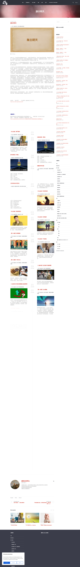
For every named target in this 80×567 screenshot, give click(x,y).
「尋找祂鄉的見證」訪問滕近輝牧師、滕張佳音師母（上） (42, 426)
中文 (12, 26)
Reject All (13, 562)
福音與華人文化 (13, 510)
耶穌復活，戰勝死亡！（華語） (61, 48)
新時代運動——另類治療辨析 (19, 425)
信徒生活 (15, 26)
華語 (58, 233)
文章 (18, 26)
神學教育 (58, 211)
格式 (56, 220)
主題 (56, 198)
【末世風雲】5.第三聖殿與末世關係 (62, 143)
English (58, 248)
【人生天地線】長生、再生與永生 (30, 448)
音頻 (57, 237)
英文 (58, 226)
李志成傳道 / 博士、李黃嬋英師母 (61, 174)
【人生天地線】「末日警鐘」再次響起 (62, 67)
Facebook (11, 420)
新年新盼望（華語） (59, 71)
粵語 (58, 231)
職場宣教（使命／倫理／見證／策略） (62, 213)
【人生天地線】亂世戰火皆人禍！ (62, 127)
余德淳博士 (58, 178)
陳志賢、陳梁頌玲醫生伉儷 (60, 183)
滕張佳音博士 (21, 26)
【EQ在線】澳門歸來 (13, 448)
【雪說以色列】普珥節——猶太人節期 (62, 56)
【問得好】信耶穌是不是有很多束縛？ (46, 448)
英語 (58, 235)
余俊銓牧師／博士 (59, 176)
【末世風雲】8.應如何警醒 (60, 131)
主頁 (56, 163)
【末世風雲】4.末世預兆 (60, 147)
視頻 (12, 523)
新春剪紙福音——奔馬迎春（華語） (62, 84)
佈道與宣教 (58, 207)
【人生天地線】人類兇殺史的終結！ (62, 115)
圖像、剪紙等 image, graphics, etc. (16, 534)
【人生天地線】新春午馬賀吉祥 (61, 92)
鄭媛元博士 (58, 189)
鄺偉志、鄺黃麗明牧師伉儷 (60, 196)
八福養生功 (58, 200)
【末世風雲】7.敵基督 (60, 135)
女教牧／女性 (59, 202)
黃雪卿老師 (58, 185)
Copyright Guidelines (60, 250)
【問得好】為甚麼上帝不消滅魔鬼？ (62, 60)
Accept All (19, 562)
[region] (13, 559)
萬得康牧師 (58, 187)
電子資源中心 (58, 165)
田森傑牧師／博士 (59, 172)
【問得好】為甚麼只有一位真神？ (62, 88)
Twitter (16, 420)
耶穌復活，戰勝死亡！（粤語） (61, 52)
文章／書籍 (58, 222)
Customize (6, 562)
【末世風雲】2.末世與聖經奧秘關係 (62, 154)
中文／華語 (58, 246)
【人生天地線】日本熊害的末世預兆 (62, 111)
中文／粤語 (58, 244)
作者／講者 (11, 462)
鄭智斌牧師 (12, 486)
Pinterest (20, 420)
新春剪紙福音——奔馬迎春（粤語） (62, 80)
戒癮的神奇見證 (59, 118)
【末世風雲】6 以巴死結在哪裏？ (61, 139)
